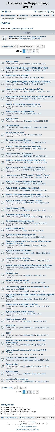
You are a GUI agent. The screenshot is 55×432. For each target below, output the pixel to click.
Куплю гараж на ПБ (15, 208)
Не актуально (12, 125)
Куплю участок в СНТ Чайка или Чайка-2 (25, 168)
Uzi (24, 135)
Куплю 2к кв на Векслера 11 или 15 (22, 188)
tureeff (26, 170)
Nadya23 (27, 321)
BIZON (26, 210)
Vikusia (26, 84)
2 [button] (27, 51)
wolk (25, 230)
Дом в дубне (12, 364)
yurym (26, 237)
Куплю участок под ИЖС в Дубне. (22, 304)
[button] (37, 51)
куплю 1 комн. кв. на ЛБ (17, 280)
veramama (27, 335)
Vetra (25, 77)
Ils (24, 106)
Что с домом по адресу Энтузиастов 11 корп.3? (28, 82)
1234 (8, 333)
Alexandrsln (28, 196)
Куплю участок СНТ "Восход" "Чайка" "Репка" (28, 175)
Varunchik (27, 177)
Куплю (5, 22)
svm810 (26, 184)
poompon (27, 190)
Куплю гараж (12, 61)
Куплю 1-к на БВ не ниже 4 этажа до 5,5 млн (27, 68)
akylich (26, 291)
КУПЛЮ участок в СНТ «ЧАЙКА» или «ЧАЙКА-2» (29, 265)
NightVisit (27, 156)
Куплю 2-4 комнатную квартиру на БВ (24, 194)
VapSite (26, 70)
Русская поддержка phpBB (27, 426)
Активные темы (21, 19)
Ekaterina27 (28, 381)
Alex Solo (27, 162)
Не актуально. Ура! (15, 132)
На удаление (12, 273)
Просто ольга (29, 217)
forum (33, 422)
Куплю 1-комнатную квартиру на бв (23, 104)
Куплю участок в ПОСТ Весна (20, 312)
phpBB (22, 424)
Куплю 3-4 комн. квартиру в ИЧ (20, 235)
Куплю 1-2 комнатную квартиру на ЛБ (24, 181)
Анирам (26, 275)
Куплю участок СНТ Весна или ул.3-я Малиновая (29, 96)
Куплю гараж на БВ (15, 228)
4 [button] (33, 51)
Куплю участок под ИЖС (17, 75)
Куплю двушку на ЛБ (16, 319)
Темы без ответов (7, 19)
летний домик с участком (18, 258)
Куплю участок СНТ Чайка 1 (19, 251)
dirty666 (26, 374)
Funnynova (28, 328)
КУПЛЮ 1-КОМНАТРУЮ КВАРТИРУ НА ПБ (25, 160)
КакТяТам (27, 299)
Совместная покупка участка (19, 221)
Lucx (25, 354)
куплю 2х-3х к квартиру (17, 379)
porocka (26, 64)
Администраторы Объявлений (22, 28)
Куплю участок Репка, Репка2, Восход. (24, 201)
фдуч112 (27, 127)
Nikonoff (26, 223)
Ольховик (27, 121)
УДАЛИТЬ (10, 325)
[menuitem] (8, 12)
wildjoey (26, 148)
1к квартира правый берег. (18, 140)
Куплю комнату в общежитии (20, 111)
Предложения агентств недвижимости (27, 36)
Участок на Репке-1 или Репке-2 (21, 358)
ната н (26, 282)
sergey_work (28, 253)
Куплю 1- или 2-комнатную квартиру (23, 146)
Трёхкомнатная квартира (18, 214)
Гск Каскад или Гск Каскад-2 (19, 154)
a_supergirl (28, 366)
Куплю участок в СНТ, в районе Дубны (24, 89)
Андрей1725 (28, 91)
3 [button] (30, 51)
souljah (26, 99)
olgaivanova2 (29, 306)
